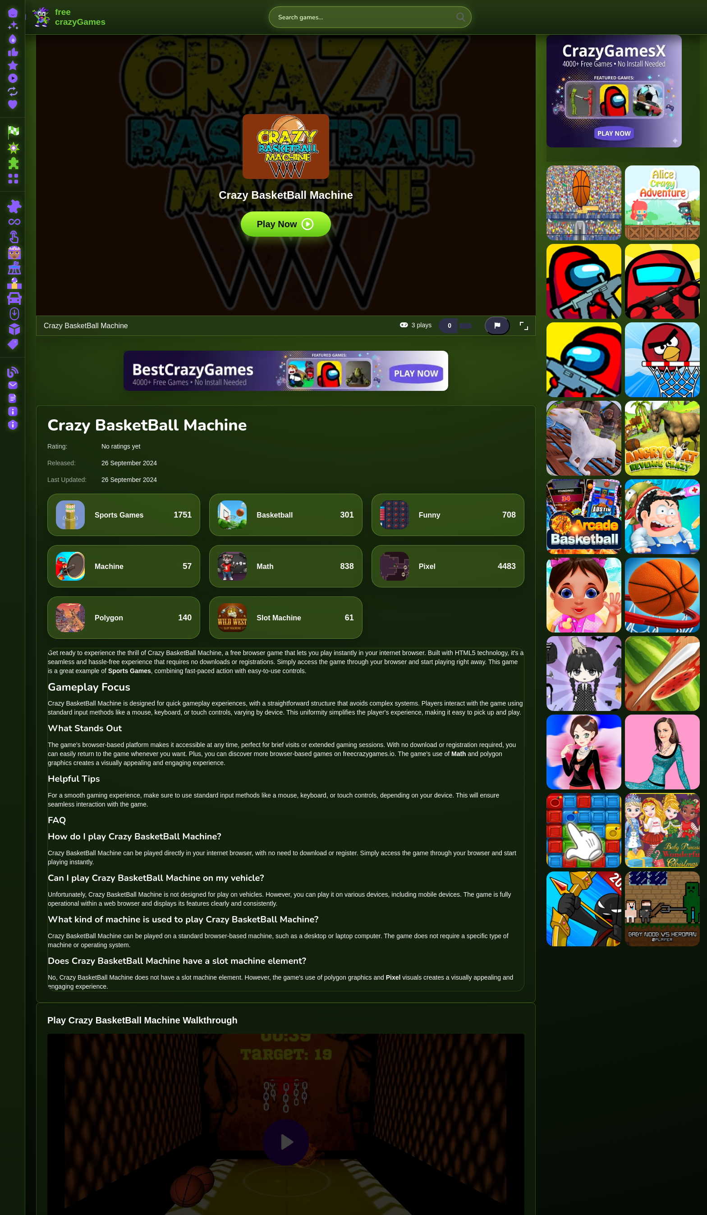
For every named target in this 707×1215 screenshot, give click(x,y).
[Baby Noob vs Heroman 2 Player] (662, 908)
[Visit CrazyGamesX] (623, 91)
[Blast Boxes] (583, 830)
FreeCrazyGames (69, 17)
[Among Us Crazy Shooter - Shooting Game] (583, 359)
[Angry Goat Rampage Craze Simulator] (583, 438)
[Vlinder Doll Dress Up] (583, 673)
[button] (524, 326)
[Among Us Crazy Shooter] (662, 281)
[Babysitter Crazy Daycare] (583, 595)
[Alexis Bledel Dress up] (662, 752)
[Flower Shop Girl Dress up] (583, 752)
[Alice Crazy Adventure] (662, 202)
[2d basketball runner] (583, 202)
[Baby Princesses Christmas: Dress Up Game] (662, 830)
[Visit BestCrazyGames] (286, 371)
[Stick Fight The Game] (583, 908)
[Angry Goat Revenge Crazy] (662, 438)
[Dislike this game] (465, 326)
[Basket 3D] (662, 595)
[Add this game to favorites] (479, 326)
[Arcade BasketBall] (583, 516)
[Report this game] (497, 325)
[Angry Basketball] (662, 359)
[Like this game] (448, 325)
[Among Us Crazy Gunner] (583, 281)
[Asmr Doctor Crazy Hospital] (662, 516)
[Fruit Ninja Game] (662, 673)
